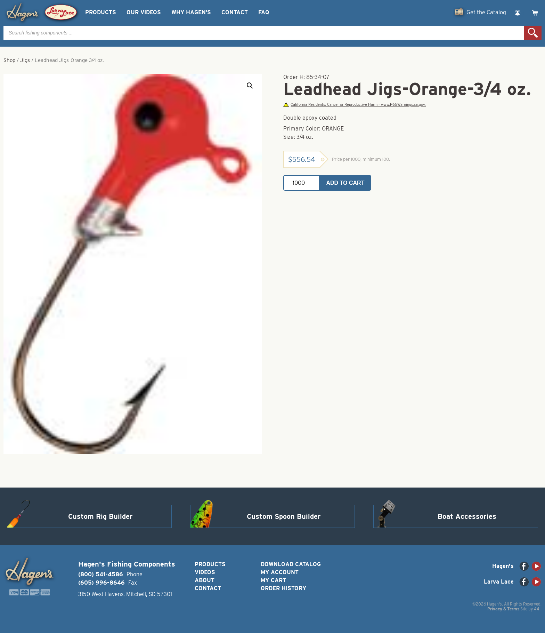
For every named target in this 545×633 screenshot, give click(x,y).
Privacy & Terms (503, 608)
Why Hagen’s (191, 12)
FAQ (263, 12)
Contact (234, 12)
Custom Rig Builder (100, 516)
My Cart (273, 580)
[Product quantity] (301, 183)
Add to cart (345, 183)
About (204, 580)
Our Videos (144, 12)
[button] (250, 85)
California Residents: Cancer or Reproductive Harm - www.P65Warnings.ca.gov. (354, 104)
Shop (9, 60)
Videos (205, 572)
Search (533, 33)
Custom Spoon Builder (284, 516)
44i (537, 608)
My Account (280, 572)
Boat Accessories (467, 516)
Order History (283, 588)
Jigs (25, 60)
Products (100, 12)
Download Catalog (291, 564)
